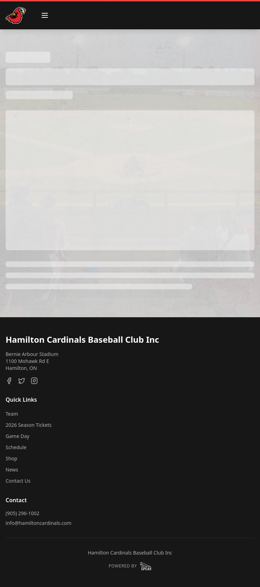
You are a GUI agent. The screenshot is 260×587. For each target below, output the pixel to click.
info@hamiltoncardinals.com (38, 523)
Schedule (16, 447)
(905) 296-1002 (22, 513)
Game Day (17, 436)
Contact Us (18, 480)
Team (12, 413)
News (12, 469)
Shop (11, 458)
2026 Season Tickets (29, 425)
